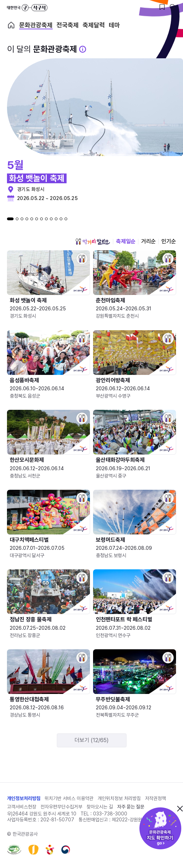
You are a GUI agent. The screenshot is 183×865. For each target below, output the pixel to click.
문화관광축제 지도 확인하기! (160, 828)
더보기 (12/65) (92, 740)
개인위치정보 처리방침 (119, 798)
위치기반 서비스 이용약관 (69, 798)
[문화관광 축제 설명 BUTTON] (82, 49)
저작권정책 (155, 798)
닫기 (180, 808)
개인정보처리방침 (23, 798)
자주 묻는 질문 (130, 806)
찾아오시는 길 (99, 806)
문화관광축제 (36, 25)
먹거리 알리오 (92, 241)
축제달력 (94, 25)
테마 (114, 25)
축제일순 (126, 241)
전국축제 (67, 25)
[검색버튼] (172, 6)
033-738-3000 (110, 813)
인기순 (168, 241)
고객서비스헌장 (21, 806)
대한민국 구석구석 (27, 7)
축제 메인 (11, 25)
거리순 (148, 241)
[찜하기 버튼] (162, 6)
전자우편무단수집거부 (61, 806)
